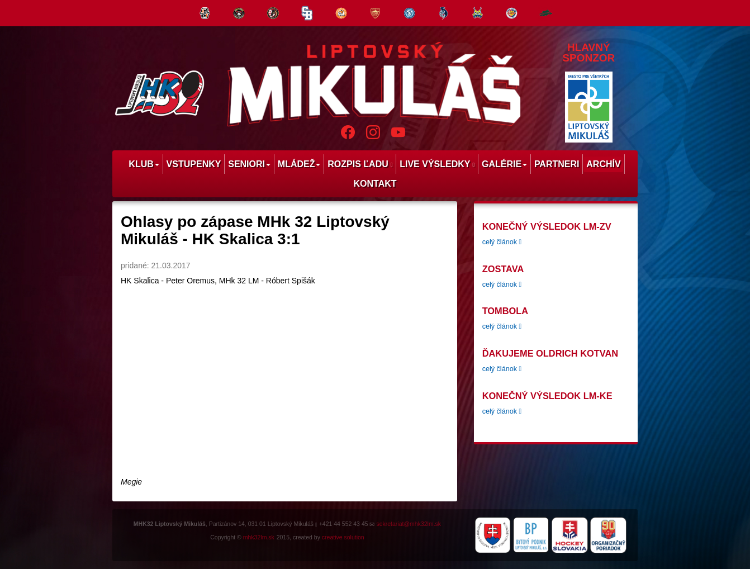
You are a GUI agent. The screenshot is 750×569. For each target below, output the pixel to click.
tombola (505, 311)
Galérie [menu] (504, 164)
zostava (503, 269)
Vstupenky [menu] (194, 164)
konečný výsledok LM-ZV (546, 226)
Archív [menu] (603, 164)
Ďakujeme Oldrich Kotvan (550, 353)
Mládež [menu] (299, 164)
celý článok (501, 242)
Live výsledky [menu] (437, 164)
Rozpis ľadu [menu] (359, 164)
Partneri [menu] (557, 164)
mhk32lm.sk (258, 537)
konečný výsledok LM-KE (547, 396)
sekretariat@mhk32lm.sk (408, 523)
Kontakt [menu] (374, 183)
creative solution (343, 537)
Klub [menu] (144, 164)
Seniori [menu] (249, 164)
